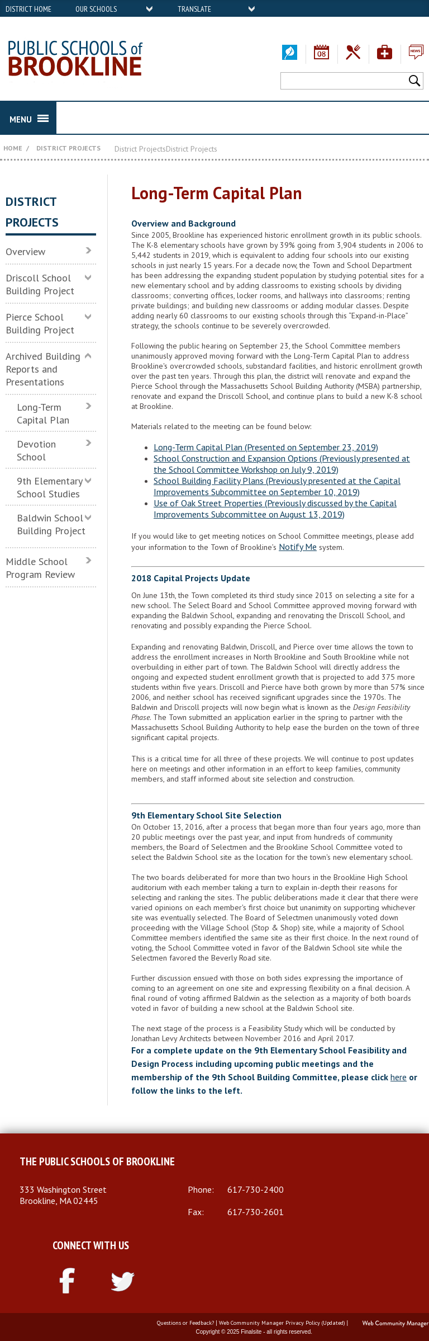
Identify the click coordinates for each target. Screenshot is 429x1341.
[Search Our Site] (343, 81)
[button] (415, 80)
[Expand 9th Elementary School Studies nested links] (90, 480)
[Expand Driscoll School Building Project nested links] (90, 277)
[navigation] (114, 8)
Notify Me (298, 546)
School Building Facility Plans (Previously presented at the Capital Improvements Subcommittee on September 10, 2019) (277, 486)
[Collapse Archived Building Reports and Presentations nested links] (90, 355)
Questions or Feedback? (185, 1322)
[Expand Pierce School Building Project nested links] (90, 316)
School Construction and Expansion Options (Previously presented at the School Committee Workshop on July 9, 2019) (282, 464)
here (398, 1077)
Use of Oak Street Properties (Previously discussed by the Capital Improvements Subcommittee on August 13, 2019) (275, 508)
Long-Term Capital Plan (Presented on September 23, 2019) (266, 447)
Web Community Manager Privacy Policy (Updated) (282, 1322)
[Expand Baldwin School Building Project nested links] (90, 517)
